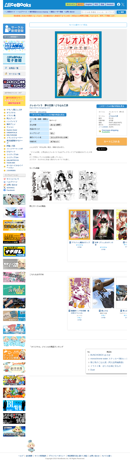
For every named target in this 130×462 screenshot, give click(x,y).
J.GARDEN (11, 170)
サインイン (71, 4)
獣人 (15, 110)
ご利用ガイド (10, 12)
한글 (102, 4)
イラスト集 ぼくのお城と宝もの (105, 366)
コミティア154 (12, 157)
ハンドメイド (12, 121)
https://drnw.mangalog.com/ (39, 108)
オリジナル (11, 113)
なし (52, 133)
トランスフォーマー (15, 138)
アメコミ (10, 127)
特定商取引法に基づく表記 (77, 456)
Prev (71, 235)
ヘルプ (20, 456)
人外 (20, 110)
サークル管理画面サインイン (14, 37)
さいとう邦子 (55, 125)
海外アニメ (11, 124)
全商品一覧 (11, 68)
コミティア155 (12, 154)
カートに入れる (112, 141)
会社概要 (29, 456)
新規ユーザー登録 (57, 12)
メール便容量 (103, 127)
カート (80, 4)
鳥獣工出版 (103, 313)
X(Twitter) (10, 188)
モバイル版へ (107, 456)
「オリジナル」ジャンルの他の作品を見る (47, 115)
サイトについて (13, 179)
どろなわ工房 (113, 116)
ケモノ (9, 110)
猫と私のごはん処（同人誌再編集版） (107, 362)
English (89, 4)
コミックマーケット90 (59, 137)
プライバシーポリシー (57, 456)
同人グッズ (11, 118)
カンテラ (79, 315)
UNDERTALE (12, 133)
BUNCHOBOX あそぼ (100, 355)
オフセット (55, 142)
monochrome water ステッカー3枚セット (109, 358)
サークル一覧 (12, 74)
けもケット (11, 152)
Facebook (11, 190)
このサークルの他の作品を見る (111, 106)
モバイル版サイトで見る (78, 25)
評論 (8, 146)
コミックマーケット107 (15, 149)
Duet (92, 370)
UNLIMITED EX (13, 160)
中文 (96, 4)
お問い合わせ (70, 12)
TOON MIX (11, 163)
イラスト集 (11, 116)
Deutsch (110, 4)
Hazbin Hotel (12, 130)
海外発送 (39, 12)
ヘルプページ (22, 12)
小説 (13, 146)
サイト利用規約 (40, 456)
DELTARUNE (12, 135)
